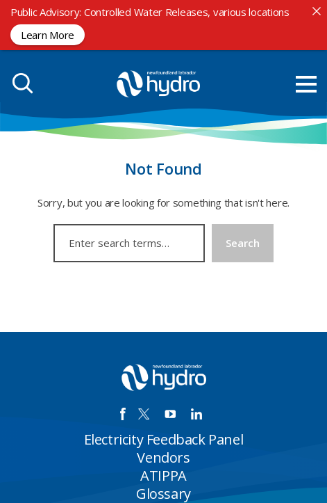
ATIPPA (163, 475)
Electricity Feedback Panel (164, 439)
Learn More (47, 34)
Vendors (163, 457)
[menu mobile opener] (306, 84)
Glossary (163, 493)
